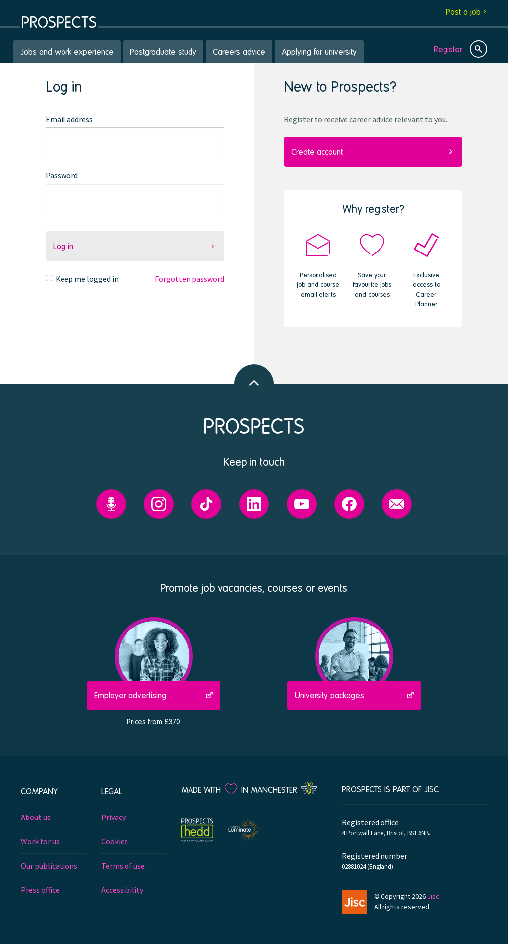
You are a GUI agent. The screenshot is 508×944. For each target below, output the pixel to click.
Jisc (433, 896)
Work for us (40, 841)
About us (36, 817)
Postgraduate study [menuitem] (163, 51)
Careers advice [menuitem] (239, 51)
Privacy (113, 817)
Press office (40, 890)
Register (448, 49)
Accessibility (122, 890)
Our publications (49, 866)
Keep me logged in (87, 279)
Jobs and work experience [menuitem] (67, 51)
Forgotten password (189, 279)
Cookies (114, 841)
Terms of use (123, 866)
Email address (69, 119)
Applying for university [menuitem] (319, 51)
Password (62, 175)
